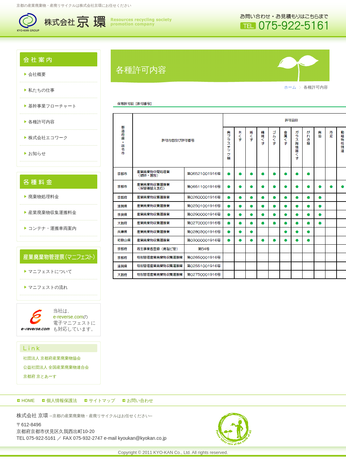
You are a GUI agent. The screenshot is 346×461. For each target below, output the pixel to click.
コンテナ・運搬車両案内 (52, 228)
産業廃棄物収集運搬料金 (52, 212)
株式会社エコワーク (48, 137)
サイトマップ (102, 400)
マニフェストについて (50, 271)
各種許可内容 (41, 121)
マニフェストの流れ (48, 287)
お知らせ (37, 153)
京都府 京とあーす (40, 376)
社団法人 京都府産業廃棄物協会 (52, 358)
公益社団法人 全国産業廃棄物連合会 (56, 367)
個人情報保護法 (61, 400)
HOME (28, 400)
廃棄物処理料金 (43, 196)
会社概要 (37, 74)
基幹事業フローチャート (52, 106)
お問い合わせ (140, 400)
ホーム (290, 87)
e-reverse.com (68, 316)
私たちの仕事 (41, 90)
